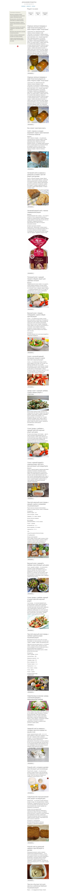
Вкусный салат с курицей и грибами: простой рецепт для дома (38, 564)
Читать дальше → (30, 73)
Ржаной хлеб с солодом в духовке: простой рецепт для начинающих (37, 768)
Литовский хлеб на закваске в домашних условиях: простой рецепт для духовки (36, 174)
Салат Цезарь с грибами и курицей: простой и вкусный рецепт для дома (35, 430)
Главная (23, 6)
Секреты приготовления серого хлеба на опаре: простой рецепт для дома (17, 39)
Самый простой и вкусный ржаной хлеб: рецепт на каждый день (37, 797)
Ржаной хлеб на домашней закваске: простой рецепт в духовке (35, 848)
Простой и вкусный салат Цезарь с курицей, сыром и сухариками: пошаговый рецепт (38, 504)
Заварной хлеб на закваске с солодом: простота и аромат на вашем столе (36, 730)
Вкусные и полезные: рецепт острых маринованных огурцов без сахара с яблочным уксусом (17, 16)
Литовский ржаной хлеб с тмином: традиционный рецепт (37, 211)
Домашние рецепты (29, 2)
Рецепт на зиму (38, 14)
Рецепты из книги (31, 14)
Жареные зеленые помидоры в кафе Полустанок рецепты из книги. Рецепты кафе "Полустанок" (37, 27)
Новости (28, 6)
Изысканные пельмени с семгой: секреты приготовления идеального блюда (17, 24)
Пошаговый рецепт (45, 14)
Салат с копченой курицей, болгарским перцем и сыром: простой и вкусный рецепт (36, 358)
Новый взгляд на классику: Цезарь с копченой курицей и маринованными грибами (37, 697)
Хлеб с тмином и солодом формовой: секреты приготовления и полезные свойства (38, 132)
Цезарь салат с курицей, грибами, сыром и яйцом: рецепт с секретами (37, 392)
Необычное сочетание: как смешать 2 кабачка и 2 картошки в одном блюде (17, 28)
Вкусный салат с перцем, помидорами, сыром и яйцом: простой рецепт (36, 314)
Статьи (33, 6)
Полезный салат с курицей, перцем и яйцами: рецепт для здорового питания (36, 278)
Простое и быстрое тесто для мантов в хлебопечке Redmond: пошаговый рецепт (37, 886)
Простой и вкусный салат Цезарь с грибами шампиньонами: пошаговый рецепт (38, 635)
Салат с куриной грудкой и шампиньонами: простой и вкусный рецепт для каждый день (37, 464)
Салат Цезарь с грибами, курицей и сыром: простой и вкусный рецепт (37, 599)
